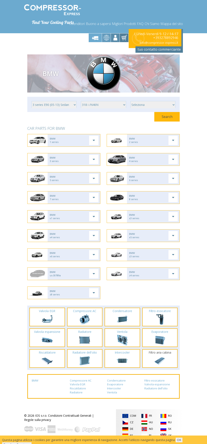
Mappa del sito (171, 24)
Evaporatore (115, 384)
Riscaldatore (78, 388)
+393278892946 (165, 37)
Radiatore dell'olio (156, 388)
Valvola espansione (157, 384)
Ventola (112, 392)
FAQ (140, 24)
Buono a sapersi (98, 24)
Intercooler (114, 388)
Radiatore (76, 392)
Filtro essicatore (154, 380)
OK (179, 440)
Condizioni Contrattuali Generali (69, 416)
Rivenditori (77, 24)
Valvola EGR (77, 384)
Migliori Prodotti (124, 24)
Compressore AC (80, 380)
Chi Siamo (152, 24)
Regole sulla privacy (37, 420)
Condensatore (116, 380)
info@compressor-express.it (159, 43)
